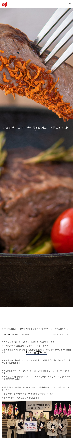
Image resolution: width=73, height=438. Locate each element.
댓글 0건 (14, 334)
